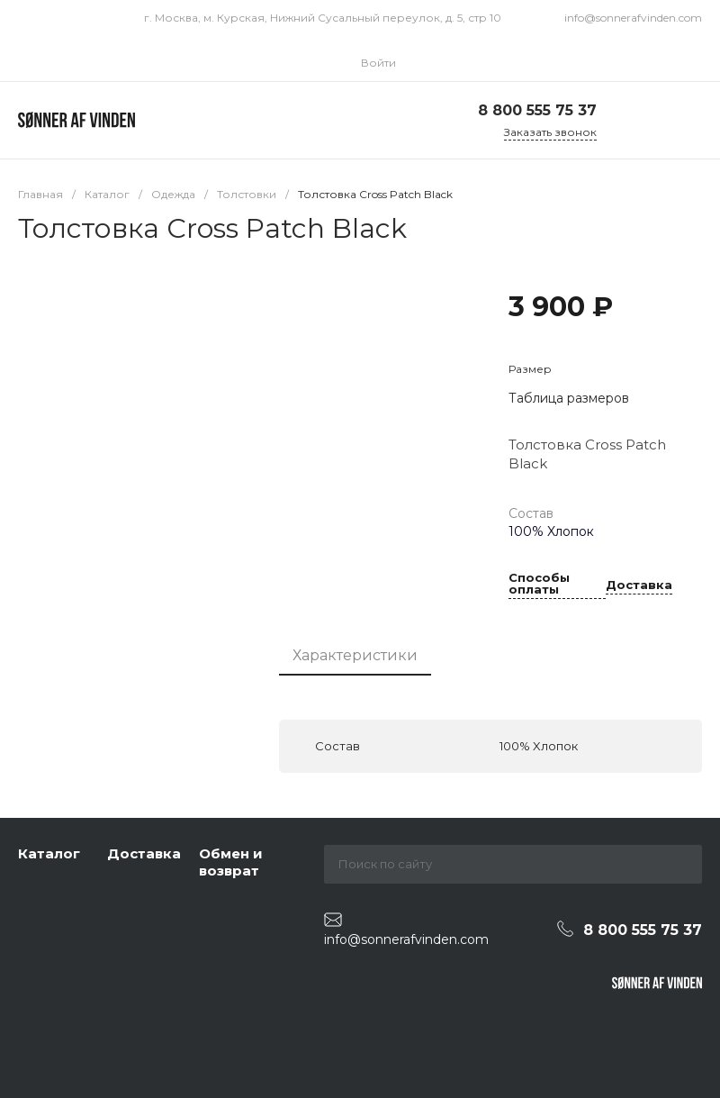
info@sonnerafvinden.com (633, 17)
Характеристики (355, 655)
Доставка (639, 585)
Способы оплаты (539, 584)
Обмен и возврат (231, 862)
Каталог (49, 853)
